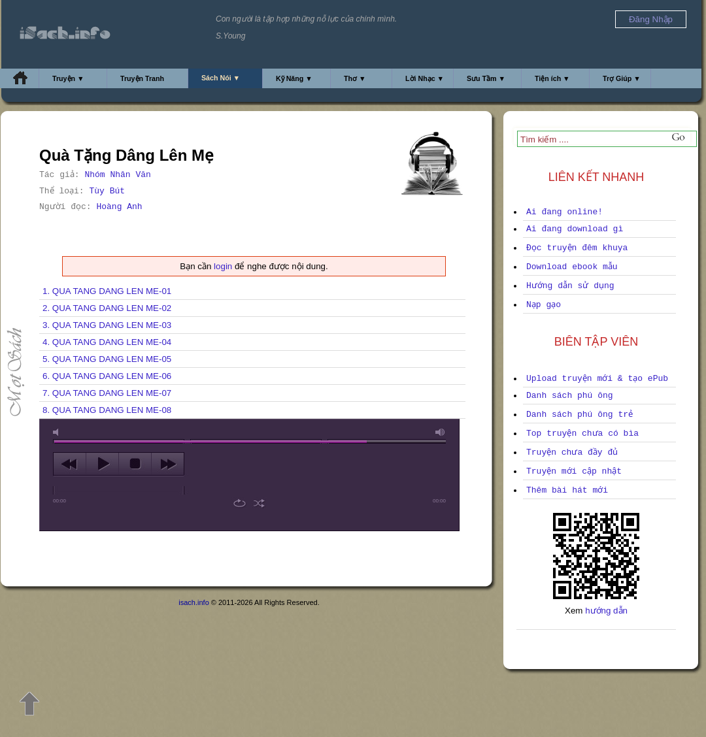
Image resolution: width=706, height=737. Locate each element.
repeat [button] (239, 503)
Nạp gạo (543, 305)
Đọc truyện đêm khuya (577, 248)
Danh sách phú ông (569, 396)
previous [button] (70, 464)
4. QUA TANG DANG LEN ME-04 (106, 342)
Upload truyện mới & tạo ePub (597, 379)
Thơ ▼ (355, 78)
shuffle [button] (259, 503)
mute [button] (58, 432)
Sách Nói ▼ (220, 78)
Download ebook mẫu (572, 267)
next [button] (168, 464)
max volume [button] (440, 432)
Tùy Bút (107, 191)
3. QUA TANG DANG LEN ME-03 (106, 325)
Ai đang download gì (574, 229)
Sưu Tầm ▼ (486, 78)
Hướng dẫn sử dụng (570, 286)
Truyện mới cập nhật (574, 471)
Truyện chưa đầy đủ (572, 452)
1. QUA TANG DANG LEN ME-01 (106, 291)
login (223, 266)
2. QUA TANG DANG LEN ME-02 (106, 308)
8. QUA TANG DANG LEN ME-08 (106, 410)
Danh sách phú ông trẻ (579, 414)
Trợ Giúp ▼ (622, 78)
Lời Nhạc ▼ (424, 78)
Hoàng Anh (119, 207)
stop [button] (135, 464)
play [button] (102, 464)
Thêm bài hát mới (567, 490)
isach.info (193, 602)
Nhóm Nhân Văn (117, 175)
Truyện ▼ (68, 78)
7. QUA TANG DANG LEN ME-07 (106, 393)
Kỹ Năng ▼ (294, 78)
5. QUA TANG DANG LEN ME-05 (106, 359)
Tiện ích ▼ (552, 78)
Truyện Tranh (142, 78)
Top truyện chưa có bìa (582, 433)
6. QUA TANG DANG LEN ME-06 (106, 376)
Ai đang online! (564, 212)
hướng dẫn (606, 610)
